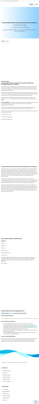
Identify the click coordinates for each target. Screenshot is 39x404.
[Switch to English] (35, 401)
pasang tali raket (8, 64)
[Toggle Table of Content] (7, 36)
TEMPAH (31, 4)
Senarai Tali (11, 192)
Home (11, 21)
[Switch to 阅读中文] (35, 402)
